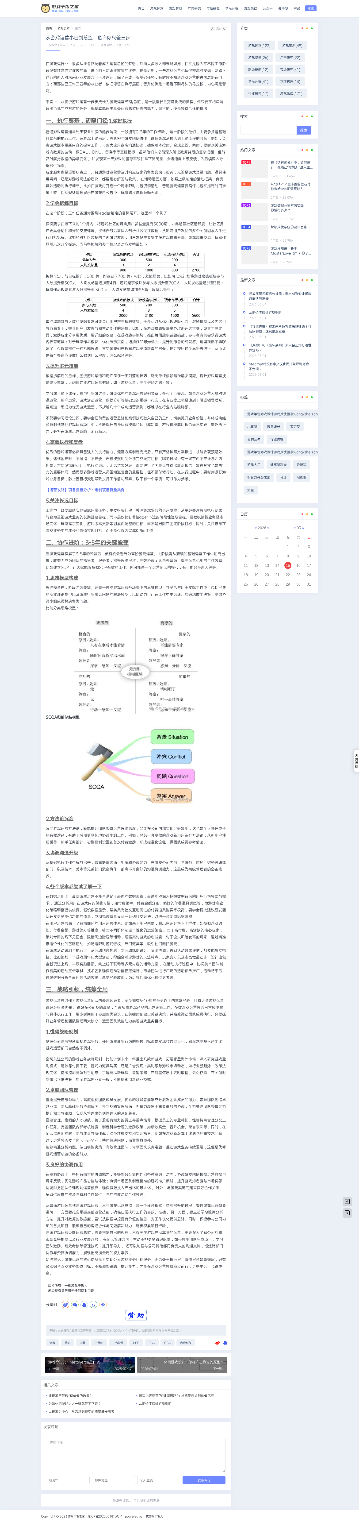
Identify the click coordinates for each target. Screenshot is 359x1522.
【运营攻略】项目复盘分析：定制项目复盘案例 (85, 489)
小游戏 (99, 1342)
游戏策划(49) (292, 45)
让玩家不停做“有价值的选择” (70, 1395)
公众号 (268, 8)
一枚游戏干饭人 (55, 45)
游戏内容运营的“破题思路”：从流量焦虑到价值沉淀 (176, 1395)
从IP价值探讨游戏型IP (155, 1403)
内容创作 (185, 1342)
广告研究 (194, 8)
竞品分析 (231, 8)
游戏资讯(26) (258, 57)
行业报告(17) (258, 93)
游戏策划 (175, 8)
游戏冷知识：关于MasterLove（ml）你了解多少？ (291, 250)
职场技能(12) (258, 69)
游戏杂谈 (250, 8)
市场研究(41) (290, 69)
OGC (167, 1342)
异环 (283, 477)
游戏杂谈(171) (291, 93)
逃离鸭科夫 (278, 464)
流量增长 (273, 426)
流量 (250, 490)
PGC (152, 1342)
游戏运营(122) (259, 45)
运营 (52, 1342)
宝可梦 (295, 426)
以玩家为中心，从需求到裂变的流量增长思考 (81, 1411)
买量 (82, 1342)
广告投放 (118, 1342)
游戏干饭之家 (170, 1330)
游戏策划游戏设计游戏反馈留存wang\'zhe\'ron (282, 414)
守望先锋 (276, 439)
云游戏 (301, 464)
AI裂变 (301, 477)
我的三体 (253, 439)
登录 (297, 8)
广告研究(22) (290, 57)
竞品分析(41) (258, 81)
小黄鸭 (252, 426)
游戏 (67, 1342)
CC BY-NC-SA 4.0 (115, 1330)
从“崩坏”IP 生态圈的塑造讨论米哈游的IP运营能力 (290, 186)
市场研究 (213, 8)
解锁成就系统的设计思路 (289, 227)
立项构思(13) (290, 81)
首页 (141, 8)
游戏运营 (156, 8)
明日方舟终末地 (258, 477)
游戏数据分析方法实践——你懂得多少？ (290, 207)
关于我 (283, 8)
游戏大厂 (253, 464)
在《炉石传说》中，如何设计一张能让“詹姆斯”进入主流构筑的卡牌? (292, 165)
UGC (136, 1342)
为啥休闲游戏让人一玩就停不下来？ (75, 1403)
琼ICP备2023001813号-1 (105, 1516)
